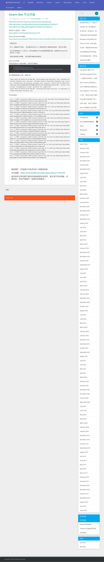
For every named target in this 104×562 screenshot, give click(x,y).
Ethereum (40, 2)
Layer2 (57, 2)
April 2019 (83, 469)
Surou (14, 18)
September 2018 (85, 498)
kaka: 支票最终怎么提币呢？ (89, 107)
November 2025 (85, 161)
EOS (85, 2)
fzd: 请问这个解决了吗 (87, 70)
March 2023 (83, 285)
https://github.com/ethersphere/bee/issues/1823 (24, 33)
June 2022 (83, 319)
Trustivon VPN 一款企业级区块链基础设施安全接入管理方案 (90, 43)
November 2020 (85, 394)
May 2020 (83, 415)
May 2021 (83, 369)
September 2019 (85, 448)
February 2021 (84, 381)
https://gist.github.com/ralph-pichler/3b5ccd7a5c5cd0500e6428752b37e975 (33, 24)
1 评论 (46, 18)
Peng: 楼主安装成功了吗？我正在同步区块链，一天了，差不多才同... (90, 99)
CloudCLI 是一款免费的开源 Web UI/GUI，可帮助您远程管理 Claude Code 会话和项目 (90, 27)
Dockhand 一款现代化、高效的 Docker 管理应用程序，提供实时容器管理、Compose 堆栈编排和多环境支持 (90, 31)
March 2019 (83, 473)
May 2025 (83, 186)
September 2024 (85, 219)
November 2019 (85, 439)
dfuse (89, 126)
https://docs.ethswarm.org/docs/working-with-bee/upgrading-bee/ (30, 22)
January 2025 (84, 202)
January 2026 (84, 152)
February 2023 (84, 290)
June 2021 (83, 365)
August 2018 (84, 502)
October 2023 (84, 261)
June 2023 (83, 277)
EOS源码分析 (89, 117)
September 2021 (85, 352)
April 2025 (83, 190)
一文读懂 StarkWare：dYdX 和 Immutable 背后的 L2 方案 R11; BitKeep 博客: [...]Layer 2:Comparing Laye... (90, 78)
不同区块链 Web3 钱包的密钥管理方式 (90, 35)
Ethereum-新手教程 (35, 18)
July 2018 (83, 506)
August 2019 (84, 452)
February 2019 (84, 477)
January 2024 (84, 248)
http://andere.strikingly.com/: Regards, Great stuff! (90, 82)
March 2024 (83, 244)
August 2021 (84, 356)
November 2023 (85, 256)
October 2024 (84, 215)
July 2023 (83, 273)
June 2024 (83, 231)
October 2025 (84, 165)
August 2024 (84, 223)
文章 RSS (83, 542)
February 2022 (84, 331)
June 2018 (83, 510)
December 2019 (85, 435)
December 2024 (85, 206)
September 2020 (85, 402)
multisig (89, 134)
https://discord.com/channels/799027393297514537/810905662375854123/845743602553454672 (41, 39)
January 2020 (84, 431)
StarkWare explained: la (90, 74)
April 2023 (83, 281)
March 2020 (83, 423)
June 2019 (83, 460)
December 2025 (85, 156)
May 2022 (83, 323)
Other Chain (67, 2)
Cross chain (10, 7)
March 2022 (83, 327)
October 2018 (84, 494)
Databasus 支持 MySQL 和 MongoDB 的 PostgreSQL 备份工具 (90, 39)
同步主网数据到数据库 (89, 122)
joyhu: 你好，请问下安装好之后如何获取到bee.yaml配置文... (90, 103)
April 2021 (83, 373)
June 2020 (83, 410)
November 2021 (85, 344)
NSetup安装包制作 (86, 524)
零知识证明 (89, 130)
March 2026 (83, 144)
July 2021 (83, 360)
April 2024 (83, 240)
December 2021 (85, 340)
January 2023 (84, 294)
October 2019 (84, 444)
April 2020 (83, 419)
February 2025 (84, 198)
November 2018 (85, 489)
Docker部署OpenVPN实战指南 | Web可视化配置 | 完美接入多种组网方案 (90, 52)
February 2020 (84, 427)
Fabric (77, 2)
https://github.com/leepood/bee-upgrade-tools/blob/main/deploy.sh (30, 27)
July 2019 (83, 456)
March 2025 (83, 194)
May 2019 (83, 464)
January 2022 (84, 335)
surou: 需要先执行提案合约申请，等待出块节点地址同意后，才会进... (90, 87)
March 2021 (83, 377)
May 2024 (83, 236)
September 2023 (85, 265)
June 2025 (83, 181)
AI (24, 2)
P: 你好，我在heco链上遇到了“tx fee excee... (90, 95)
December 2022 (85, 298)
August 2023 (84, 269)
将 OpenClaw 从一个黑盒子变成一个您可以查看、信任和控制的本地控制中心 (90, 22)
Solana (49, 2)
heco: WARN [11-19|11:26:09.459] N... (90, 91)
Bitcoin (92, 2)
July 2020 (83, 406)
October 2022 (84, 306)
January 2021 (84, 385)
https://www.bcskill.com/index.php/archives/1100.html (43, 173)
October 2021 (84, 348)
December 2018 (85, 485)
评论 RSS (83, 547)
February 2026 (84, 148)
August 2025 (84, 173)
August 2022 (84, 310)
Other (19, 7)
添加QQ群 (83, 532)
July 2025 (83, 177)
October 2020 (84, 398)
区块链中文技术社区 (13, 2)
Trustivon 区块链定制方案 (88, 528)
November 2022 (85, 302)
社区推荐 (30, 2)
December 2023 (85, 252)
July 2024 (83, 227)
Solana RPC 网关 (85, 60)
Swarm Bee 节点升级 (22, 14)
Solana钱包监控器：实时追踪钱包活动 (90, 56)
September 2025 (85, 169)
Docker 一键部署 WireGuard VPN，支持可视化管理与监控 (90, 47)
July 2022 (83, 315)
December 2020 (85, 390)
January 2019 (84, 481)
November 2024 (85, 211)
